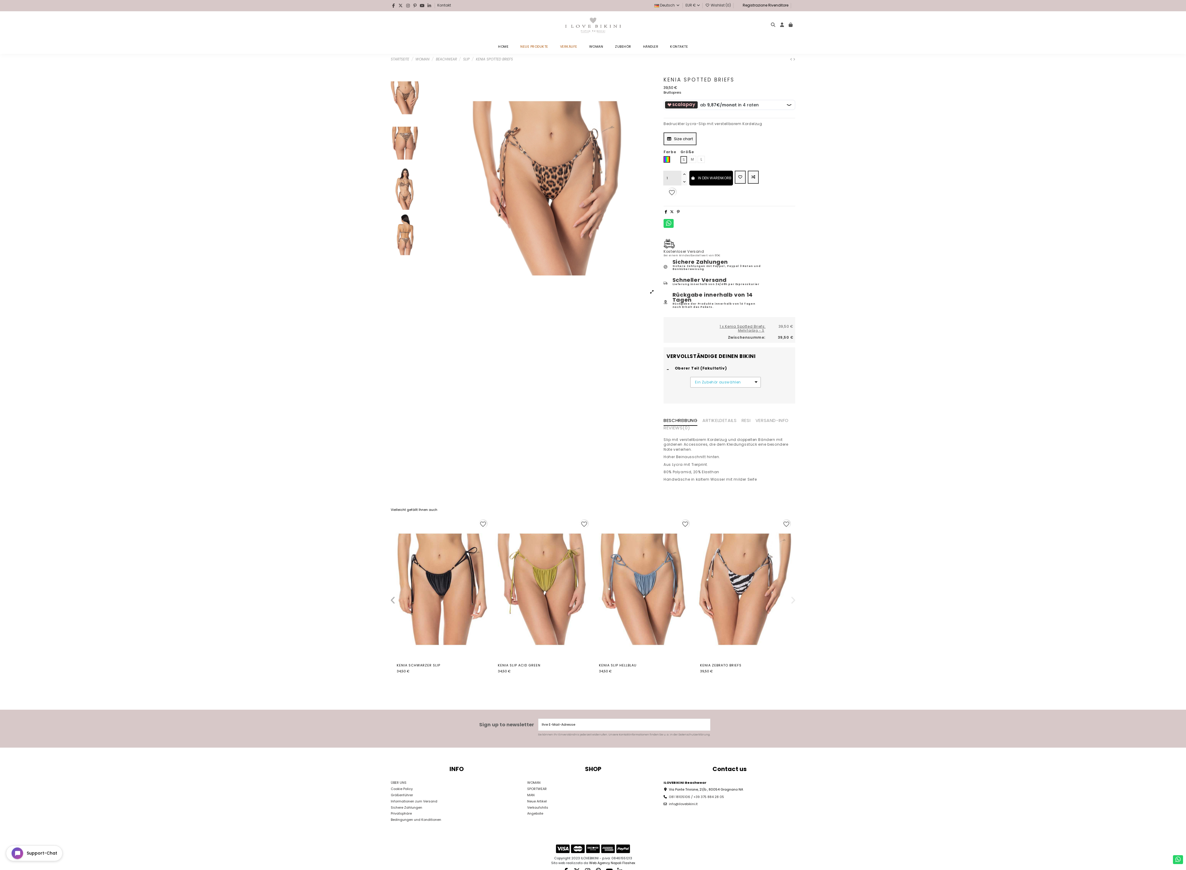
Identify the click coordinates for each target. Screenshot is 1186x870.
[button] (393, 600)
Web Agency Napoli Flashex (612, 863)
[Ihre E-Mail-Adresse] (619, 724)
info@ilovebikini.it (683, 804)
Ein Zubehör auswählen (718, 382)
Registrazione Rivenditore (765, 5)
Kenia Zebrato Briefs (721, 665)
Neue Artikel (537, 801)
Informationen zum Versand (414, 801)
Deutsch (667, 5)
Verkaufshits (537, 807)
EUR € (693, 5)
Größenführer (402, 795)
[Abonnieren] (705, 724)
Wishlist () (718, 5)
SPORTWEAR (537, 788)
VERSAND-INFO (772, 420)
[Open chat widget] (34, 853)
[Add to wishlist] (740, 177)
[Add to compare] (753, 177)
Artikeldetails (719, 420)
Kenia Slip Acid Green (519, 665)
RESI (746, 420)
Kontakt (444, 5)
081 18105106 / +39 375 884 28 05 (696, 796)
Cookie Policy (402, 788)
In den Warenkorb (711, 177)
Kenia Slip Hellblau (618, 665)
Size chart (680, 139)
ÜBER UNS (399, 782)
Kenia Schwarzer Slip (418, 665)
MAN (531, 795)
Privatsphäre (401, 813)
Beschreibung (680, 420)
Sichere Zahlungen (406, 807)
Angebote (535, 813)
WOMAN (534, 782)
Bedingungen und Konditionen (416, 819)
